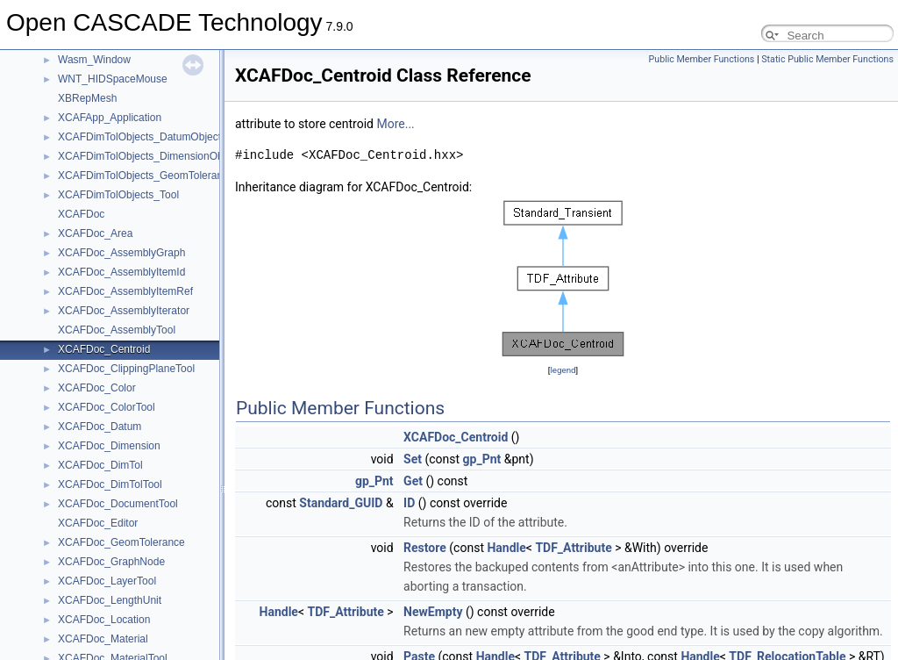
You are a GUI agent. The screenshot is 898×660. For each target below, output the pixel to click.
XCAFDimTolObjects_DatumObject (139, 137)
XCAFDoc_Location (104, 619)
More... (395, 124)
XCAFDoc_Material (103, 639)
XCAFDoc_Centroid (104, 349)
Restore (424, 548)
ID (409, 503)
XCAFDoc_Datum (99, 426)
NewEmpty (432, 612)
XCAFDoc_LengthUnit (109, 600)
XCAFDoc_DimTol (100, 465)
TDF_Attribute (573, 548)
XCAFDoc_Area (95, 233)
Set (412, 459)
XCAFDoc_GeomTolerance (121, 542)
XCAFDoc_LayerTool (107, 581)
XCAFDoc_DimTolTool (110, 484)
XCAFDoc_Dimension (109, 446)
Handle (506, 548)
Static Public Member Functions (827, 59)
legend (562, 370)
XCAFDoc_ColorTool (106, 407)
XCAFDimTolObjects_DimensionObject (148, 156)
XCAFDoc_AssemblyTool (116, 330)
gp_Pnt (482, 459)
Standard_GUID (340, 503)
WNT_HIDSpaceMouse (112, 79)
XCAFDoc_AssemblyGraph (121, 253)
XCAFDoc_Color (97, 388)
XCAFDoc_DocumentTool (118, 504)
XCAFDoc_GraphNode (111, 562)
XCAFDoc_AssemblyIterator (123, 311)
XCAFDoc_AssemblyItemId (121, 272)
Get (413, 481)
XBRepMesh (87, 98)
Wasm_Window (94, 60)
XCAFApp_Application (109, 117)
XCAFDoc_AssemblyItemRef (125, 291)
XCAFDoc (81, 214)
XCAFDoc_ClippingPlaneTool (126, 368)
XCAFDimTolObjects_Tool (118, 195)
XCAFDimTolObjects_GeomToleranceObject (161, 175)
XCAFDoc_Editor (98, 523)
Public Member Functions (702, 59)
